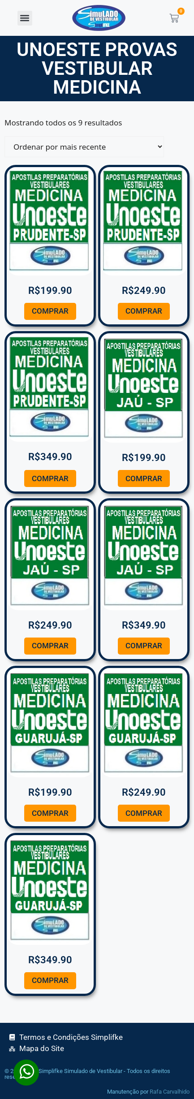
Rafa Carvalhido (170, 1091)
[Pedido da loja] (84, 146)
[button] (24, 18)
